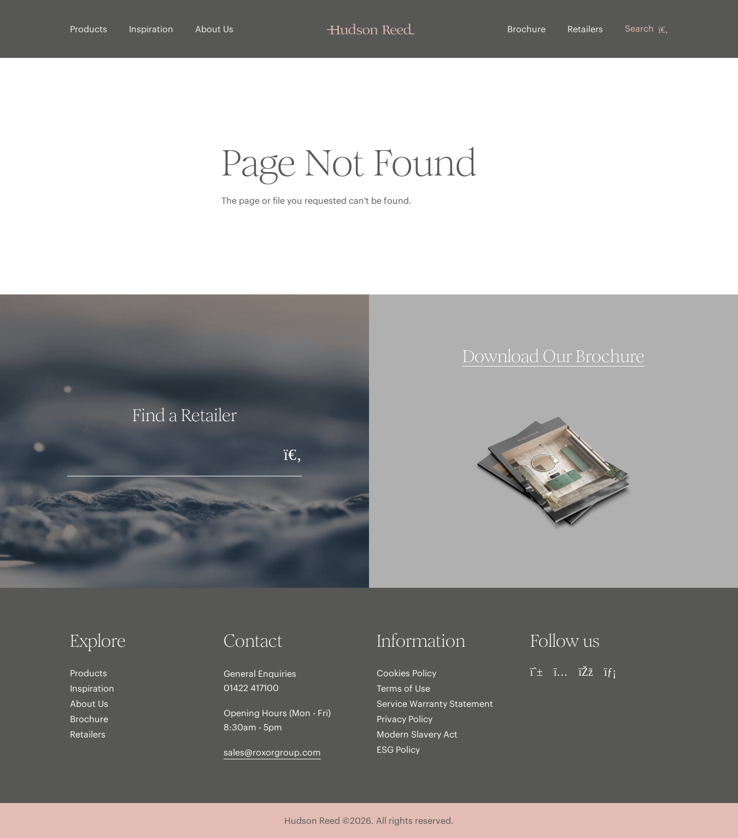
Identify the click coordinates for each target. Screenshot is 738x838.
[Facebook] (585, 671)
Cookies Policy (406, 673)
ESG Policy (398, 749)
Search (646, 29)
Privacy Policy (404, 718)
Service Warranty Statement (435, 703)
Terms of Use (403, 688)
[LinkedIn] (610, 671)
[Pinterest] (536, 671)
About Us (214, 28)
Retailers (585, 28)
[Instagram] (561, 671)
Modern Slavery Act (417, 734)
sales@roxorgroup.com (272, 752)
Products (88, 28)
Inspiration (151, 28)
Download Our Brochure (553, 357)
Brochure (526, 28)
